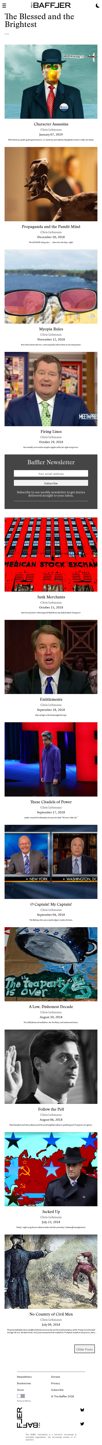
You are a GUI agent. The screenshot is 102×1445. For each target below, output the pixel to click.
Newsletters (24, 1376)
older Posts (84, 1349)
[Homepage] (51, 5)
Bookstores (24, 1383)
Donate (55, 1376)
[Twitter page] (82, 1424)
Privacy (55, 1383)
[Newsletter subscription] (51, 483)
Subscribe (57, 1389)
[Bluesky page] (82, 1410)
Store (20, 1389)
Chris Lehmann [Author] (51, 130)
